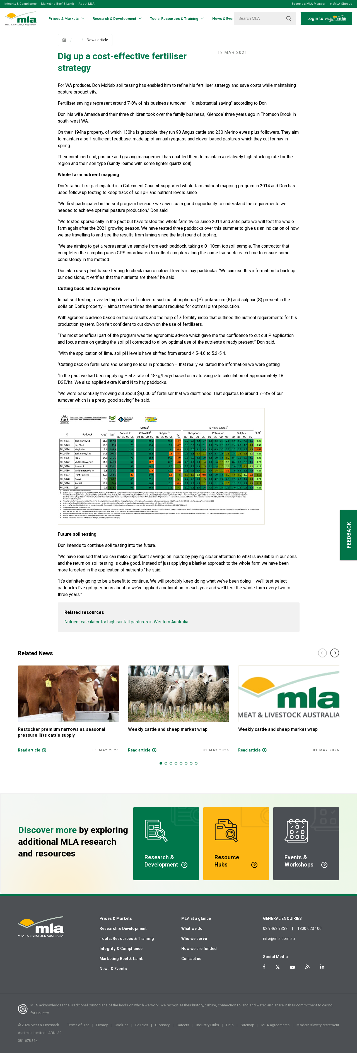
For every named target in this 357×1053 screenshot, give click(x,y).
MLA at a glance (196, 918)
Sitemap (247, 1025)
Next (334, 652)
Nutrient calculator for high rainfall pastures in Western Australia (126, 621)
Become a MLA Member (308, 4)
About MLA (87, 4)
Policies (141, 1025)
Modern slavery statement (317, 1025)
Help (230, 1025)
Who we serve (194, 938)
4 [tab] (176, 763)
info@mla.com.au (279, 938)
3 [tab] (171, 763)
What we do (192, 928)
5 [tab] (181, 763)
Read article (29, 750)
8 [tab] (196, 763)
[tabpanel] (68, 709)
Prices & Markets (116, 918)
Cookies (121, 1025)
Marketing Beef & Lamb (57, 4)
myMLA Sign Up (341, 4)
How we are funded (199, 948)
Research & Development (123, 928)
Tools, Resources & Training (127, 938)
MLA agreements (275, 1025)
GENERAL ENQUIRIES (282, 918)
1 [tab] (161, 763)
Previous (322, 652)
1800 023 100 (309, 928)
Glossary (162, 1025)
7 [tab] (191, 763)
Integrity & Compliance (20, 4)
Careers (183, 1025)
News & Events (113, 968)
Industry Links (207, 1025)
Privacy (102, 1025)
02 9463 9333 (275, 928)
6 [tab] (186, 763)
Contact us (191, 958)
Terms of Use (78, 1025)
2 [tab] (166, 763)
